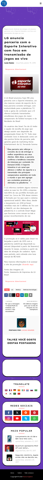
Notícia (18, 290)
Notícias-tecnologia (20, 29)
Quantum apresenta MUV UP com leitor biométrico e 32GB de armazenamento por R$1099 (26, 447)
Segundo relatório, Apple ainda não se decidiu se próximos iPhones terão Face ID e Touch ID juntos (26, 456)
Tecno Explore (28, 477)
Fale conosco (29, 473)
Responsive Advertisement (15, 69)
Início (12, 473)
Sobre (20, 473)
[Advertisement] (22, 16)
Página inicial (8, 29)
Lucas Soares (9, 63)
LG (12, 290)
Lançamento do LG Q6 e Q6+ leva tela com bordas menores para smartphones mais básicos (26, 438)
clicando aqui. (28, 264)
